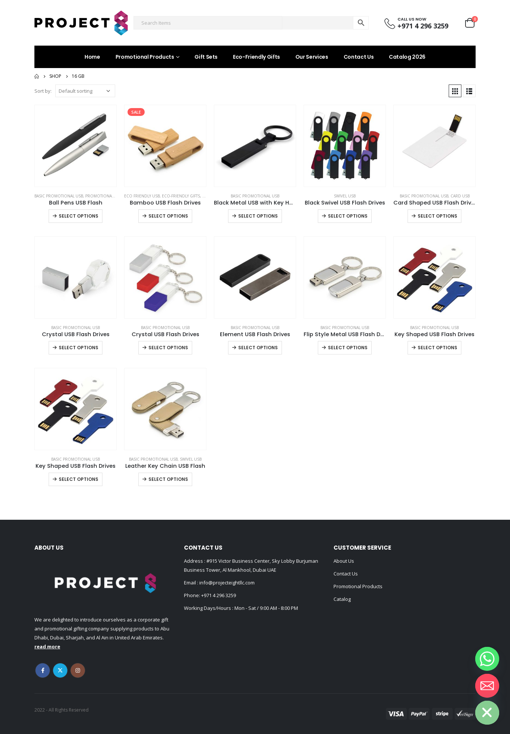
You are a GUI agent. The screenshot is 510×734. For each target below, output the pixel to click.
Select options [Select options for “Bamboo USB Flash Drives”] (168, 216)
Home (92, 57)
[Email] (487, 686)
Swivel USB (345, 196)
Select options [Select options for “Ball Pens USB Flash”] (78, 216)
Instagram (77, 670)
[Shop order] (85, 91)
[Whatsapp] (487, 659)
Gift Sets (206, 57)
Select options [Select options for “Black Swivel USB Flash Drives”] (348, 216)
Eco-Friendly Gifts (256, 57)
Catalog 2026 (407, 57)
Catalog (342, 599)
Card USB (460, 196)
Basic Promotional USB (58, 196)
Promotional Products (145, 57)
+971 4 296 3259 (218, 595)
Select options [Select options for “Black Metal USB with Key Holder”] (258, 216)
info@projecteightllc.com (226, 582)
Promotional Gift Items (110, 196)
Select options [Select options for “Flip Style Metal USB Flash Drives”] (348, 347)
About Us (344, 561)
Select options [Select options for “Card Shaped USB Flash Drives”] (437, 216)
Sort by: (43, 90)
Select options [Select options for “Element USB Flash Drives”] (258, 347)
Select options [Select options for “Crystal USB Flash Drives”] (78, 347)
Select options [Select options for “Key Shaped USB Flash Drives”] (437, 347)
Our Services (311, 57)
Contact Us (359, 57)
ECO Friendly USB (142, 196)
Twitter (60, 670)
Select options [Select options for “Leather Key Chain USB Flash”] (168, 479)
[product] (75, 146)
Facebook (42, 670)
